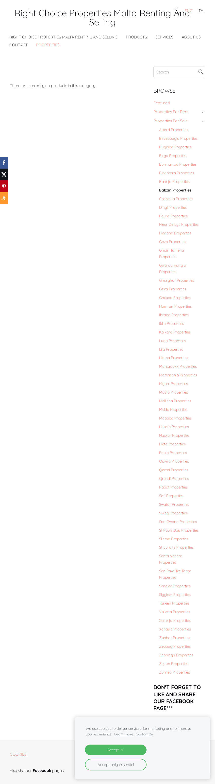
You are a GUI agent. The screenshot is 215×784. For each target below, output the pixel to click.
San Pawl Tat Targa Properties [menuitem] (175, 574)
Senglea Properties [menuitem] (175, 586)
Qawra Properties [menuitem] (174, 461)
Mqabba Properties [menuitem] (175, 418)
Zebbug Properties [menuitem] (175, 646)
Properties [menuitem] (48, 44)
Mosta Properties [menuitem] (173, 392)
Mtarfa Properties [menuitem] (174, 426)
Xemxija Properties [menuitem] (175, 620)
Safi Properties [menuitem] (171, 495)
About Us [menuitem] (191, 37)
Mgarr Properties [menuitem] (173, 383)
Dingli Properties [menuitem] (173, 207)
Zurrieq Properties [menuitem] (174, 672)
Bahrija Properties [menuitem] (174, 181)
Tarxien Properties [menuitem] (174, 603)
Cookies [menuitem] (18, 754)
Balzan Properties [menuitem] (175, 190)
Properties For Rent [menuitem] (170, 111)
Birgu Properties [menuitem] (172, 155)
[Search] (179, 72)
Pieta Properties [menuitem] (172, 444)
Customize (144, 734)
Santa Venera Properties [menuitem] (170, 559)
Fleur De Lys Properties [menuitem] (178, 224)
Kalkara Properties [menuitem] (175, 332)
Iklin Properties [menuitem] (171, 323)
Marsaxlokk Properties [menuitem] (178, 366)
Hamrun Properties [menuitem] (175, 306)
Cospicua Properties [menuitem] (176, 198)
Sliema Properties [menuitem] (173, 539)
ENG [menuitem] (189, 10)
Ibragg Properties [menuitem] (174, 315)
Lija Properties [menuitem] (171, 349)
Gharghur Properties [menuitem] (176, 280)
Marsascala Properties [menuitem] (178, 375)
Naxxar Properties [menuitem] (174, 435)
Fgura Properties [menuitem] (173, 216)
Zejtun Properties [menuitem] (173, 663)
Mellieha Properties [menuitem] (175, 401)
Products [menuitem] (137, 37)
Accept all (115, 749)
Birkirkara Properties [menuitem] (176, 173)
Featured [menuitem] (161, 102)
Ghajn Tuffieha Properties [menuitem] (171, 253)
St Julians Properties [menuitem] (176, 547)
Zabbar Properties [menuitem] (174, 637)
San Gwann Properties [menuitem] (178, 521)
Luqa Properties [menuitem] (172, 340)
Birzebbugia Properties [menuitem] (178, 138)
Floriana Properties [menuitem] (175, 233)
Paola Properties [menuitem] (173, 452)
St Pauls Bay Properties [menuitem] (178, 530)
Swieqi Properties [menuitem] (173, 513)
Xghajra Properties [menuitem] (175, 629)
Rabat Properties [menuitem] (173, 487)
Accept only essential (116, 764)
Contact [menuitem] (19, 44)
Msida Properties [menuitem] (173, 409)
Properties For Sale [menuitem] (170, 120)
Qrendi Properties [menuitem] (174, 478)
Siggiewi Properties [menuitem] (175, 594)
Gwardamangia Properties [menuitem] (172, 268)
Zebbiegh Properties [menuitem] (176, 655)
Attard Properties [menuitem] (173, 129)
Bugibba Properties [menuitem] (175, 147)
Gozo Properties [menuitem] (172, 241)
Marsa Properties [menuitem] (173, 357)
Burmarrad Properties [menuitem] (178, 164)
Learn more (123, 734)
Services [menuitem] (165, 37)
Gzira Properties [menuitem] (172, 289)
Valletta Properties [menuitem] (174, 612)
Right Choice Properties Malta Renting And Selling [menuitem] (64, 37)
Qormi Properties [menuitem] (173, 470)
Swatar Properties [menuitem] (174, 504)
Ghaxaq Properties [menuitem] (175, 297)
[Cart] (177, 10)
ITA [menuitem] (200, 10)
